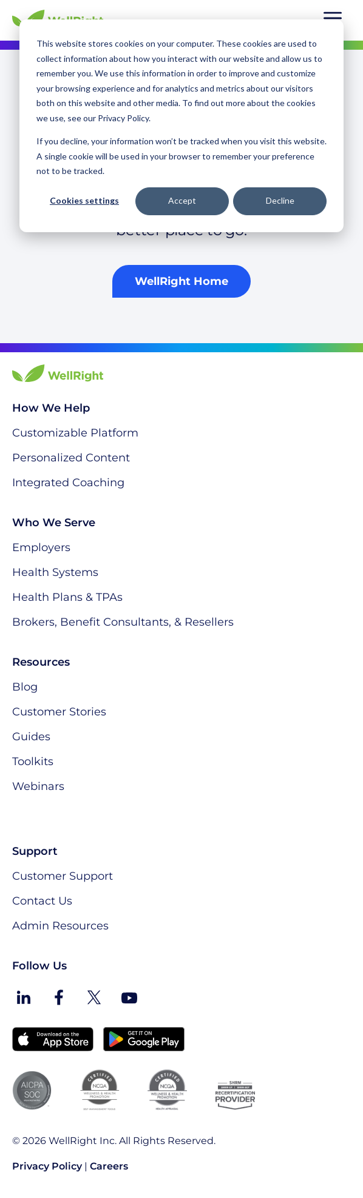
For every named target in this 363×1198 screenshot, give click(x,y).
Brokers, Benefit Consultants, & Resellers (123, 622)
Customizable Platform (75, 433)
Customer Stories (59, 711)
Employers (41, 547)
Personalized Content (71, 457)
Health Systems (55, 572)
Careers (109, 1166)
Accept (182, 200)
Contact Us (42, 901)
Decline (280, 200)
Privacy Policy (47, 1166)
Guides (31, 736)
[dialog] (181, 125)
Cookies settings (84, 200)
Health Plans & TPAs (67, 597)
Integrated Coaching (68, 482)
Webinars (38, 786)
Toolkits (32, 761)
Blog (25, 687)
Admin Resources (60, 925)
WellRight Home (181, 281)
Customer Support (62, 876)
